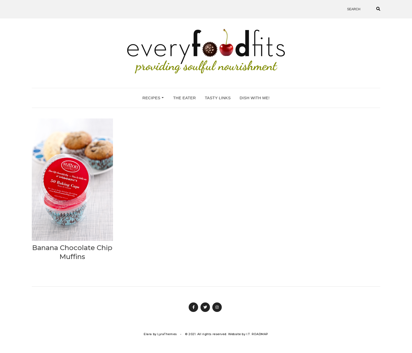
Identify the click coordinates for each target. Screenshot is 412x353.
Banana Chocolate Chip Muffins (72, 252)
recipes (153, 98)
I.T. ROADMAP (257, 334)
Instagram (217, 307)
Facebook (193, 307)
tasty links (218, 98)
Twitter (205, 307)
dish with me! (255, 98)
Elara (148, 334)
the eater (184, 98)
